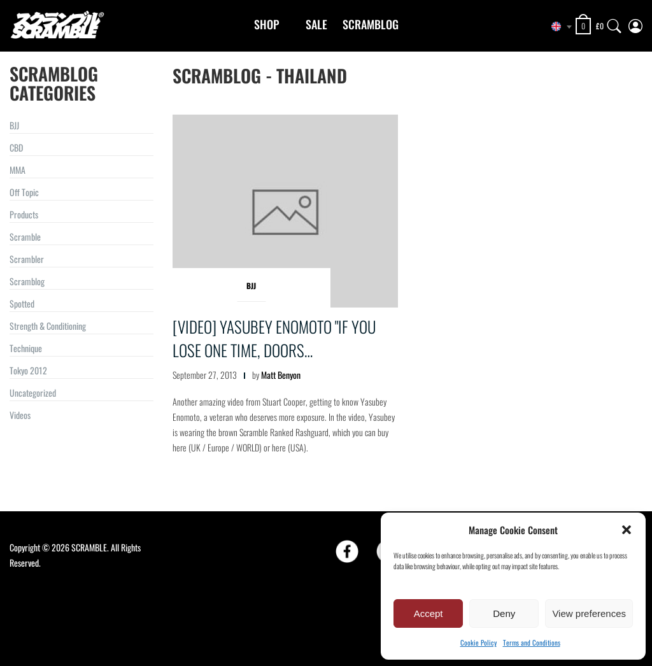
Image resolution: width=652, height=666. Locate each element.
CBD (16, 147)
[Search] (614, 23)
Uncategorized (33, 392)
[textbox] (556, 27)
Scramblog (371, 24)
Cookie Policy (478, 642)
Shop (266, 24)
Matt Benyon (281, 374)
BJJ (14, 125)
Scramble (25, 236)
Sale (316, 24)
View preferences (589, 613)
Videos (20, 415)
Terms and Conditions (531, 642)
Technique (26, 348)
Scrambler (27, 259)
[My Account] (635, 23)
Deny (504, 613)
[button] (626, 529)
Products (24, 214)
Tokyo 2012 (28, 370)
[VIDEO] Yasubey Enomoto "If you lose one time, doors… (274, 338)
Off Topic (24, 192)
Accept (428, 613)
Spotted (22, 303)
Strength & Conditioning (48, 325)
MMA (17, 169)
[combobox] (556, 27)
